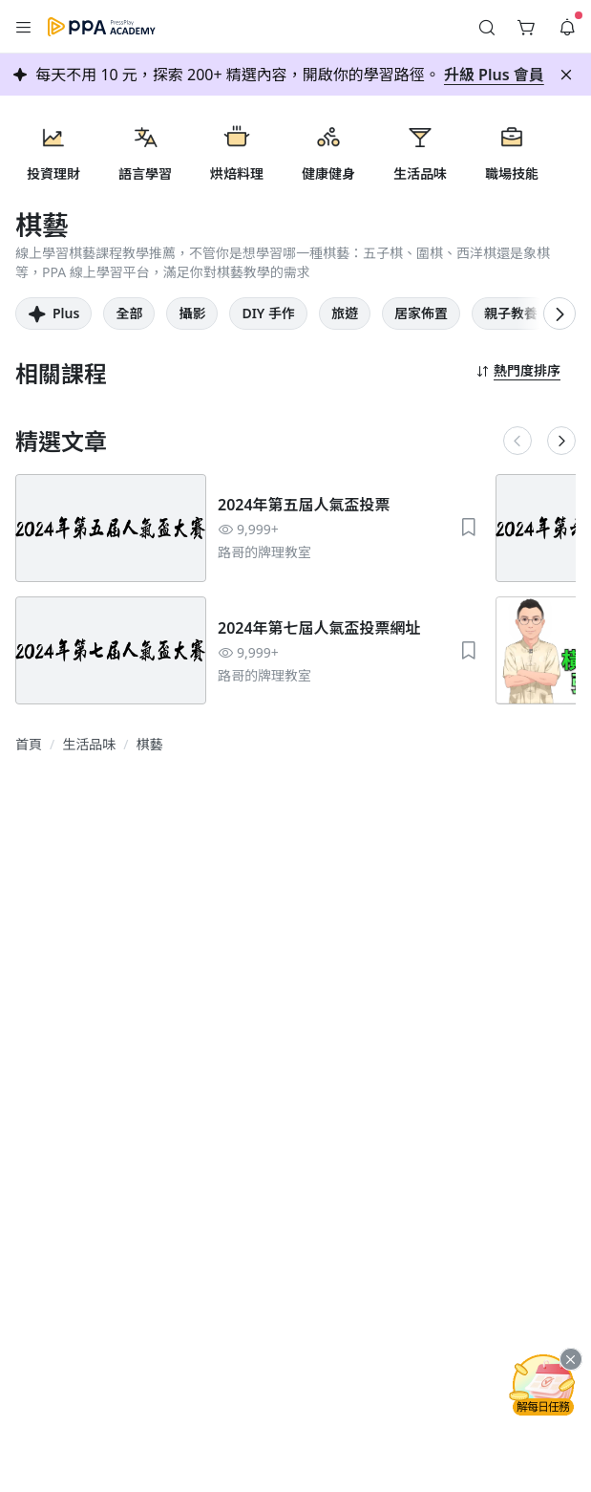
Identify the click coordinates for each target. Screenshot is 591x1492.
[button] (24, 27)
